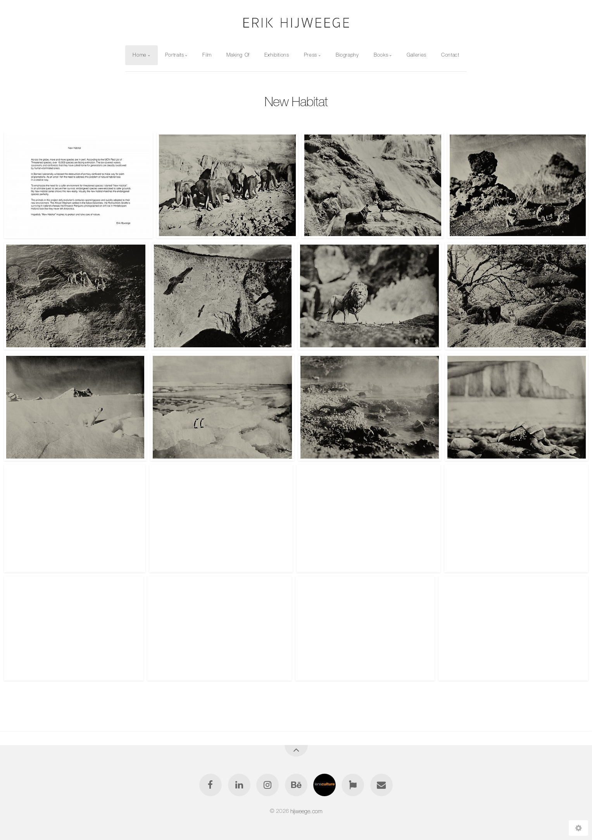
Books (381, 55)
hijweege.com (306, 811)
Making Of (238, 55)
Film (207, 55)
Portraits (174, 55)
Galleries (416, 55)
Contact (450, 55)
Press (310, 55)
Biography (347, 55)
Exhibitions (276, 55)
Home (140, 55)
